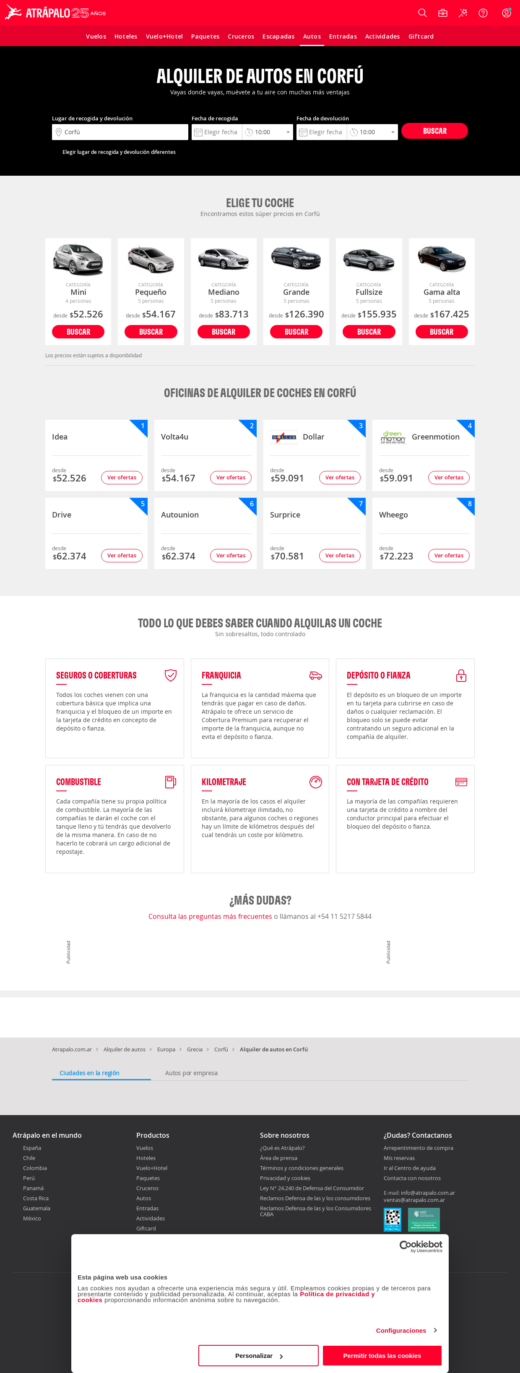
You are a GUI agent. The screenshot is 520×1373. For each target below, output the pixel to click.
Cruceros (147, 1188)
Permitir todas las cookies (382, 1355)
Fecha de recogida (215, 118)
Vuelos (144, 1148)
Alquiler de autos (125, 1049)
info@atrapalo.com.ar (428, 1192)
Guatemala (36, 1208)
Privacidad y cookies (285, 1178)
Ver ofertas (121, 477)
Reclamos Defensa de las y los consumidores (315, 1198)
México (32, 1218)
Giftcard (146, 1228)
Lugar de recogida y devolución (92, 118)
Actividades (150, 1218)
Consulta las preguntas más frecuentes (211, 916)
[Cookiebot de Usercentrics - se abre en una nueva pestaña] (405, 1246)
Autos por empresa (191, 1073)
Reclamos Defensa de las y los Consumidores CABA (315, 1211)
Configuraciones (401, 1330)
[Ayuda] (483, 13)
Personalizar (259, 1355)
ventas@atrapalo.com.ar (414, 1200)
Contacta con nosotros (412, 1178)
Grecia (195, 1049)
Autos (143, 1198)
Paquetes (148, 1178)
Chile (29, 1158)
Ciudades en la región (90, 1073)
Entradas (147, 1208)
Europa (166, 1049)
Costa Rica (36, 1198)
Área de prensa (278, 1158)
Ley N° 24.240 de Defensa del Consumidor (312, 1188)
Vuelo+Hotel (151, 1168)
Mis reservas (399, 1158)
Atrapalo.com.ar (72, 1049)
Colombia (35, 1168)
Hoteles (146, 1158)
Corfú (221, 1049)
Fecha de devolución (322, 118)
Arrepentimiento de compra (418, 1148)
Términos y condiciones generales (301, 1168)
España (32, 1148)
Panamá (33, 1188)
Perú (29, 1178)
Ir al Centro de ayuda (410, 1168)
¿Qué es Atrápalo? (282, 1148)
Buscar (435, 130)
